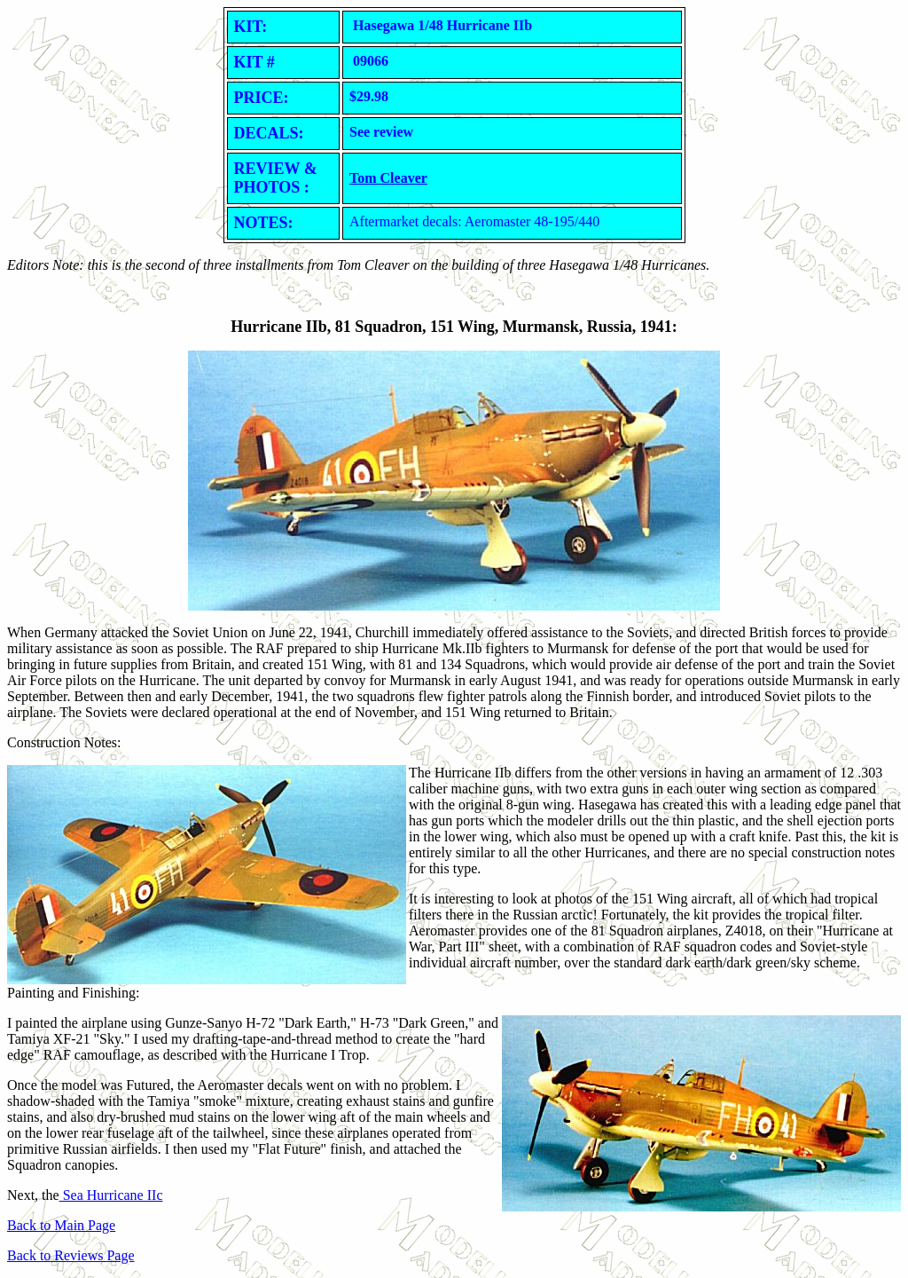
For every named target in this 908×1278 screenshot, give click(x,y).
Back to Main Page (61, 1225)
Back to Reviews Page (71, 1255)
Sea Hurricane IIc (111, 1195)
